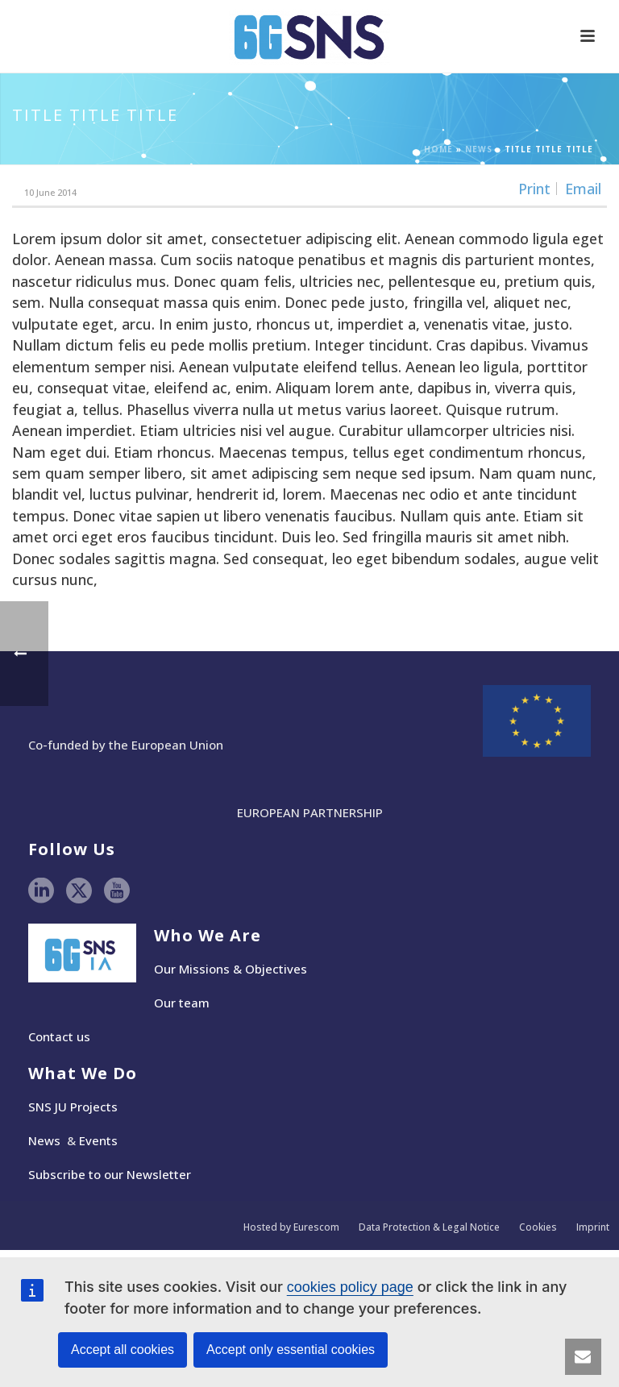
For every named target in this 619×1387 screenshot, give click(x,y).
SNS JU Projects (73, 1106)
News (478, 149)
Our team (182, 1003)
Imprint (592, 1227)
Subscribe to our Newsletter (109, 1174)
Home (438, 149)
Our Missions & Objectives (230, 969)
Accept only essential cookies (290, 1349)
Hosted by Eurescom (291, 1227)
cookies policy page (350, 1287)
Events (98, 1140)
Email (583, 188)
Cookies (538, 1227)
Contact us (59, 1036)
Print (534, 188)
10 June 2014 (50, 192)
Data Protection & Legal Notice (429, 1227)
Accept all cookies (122, 1349)
